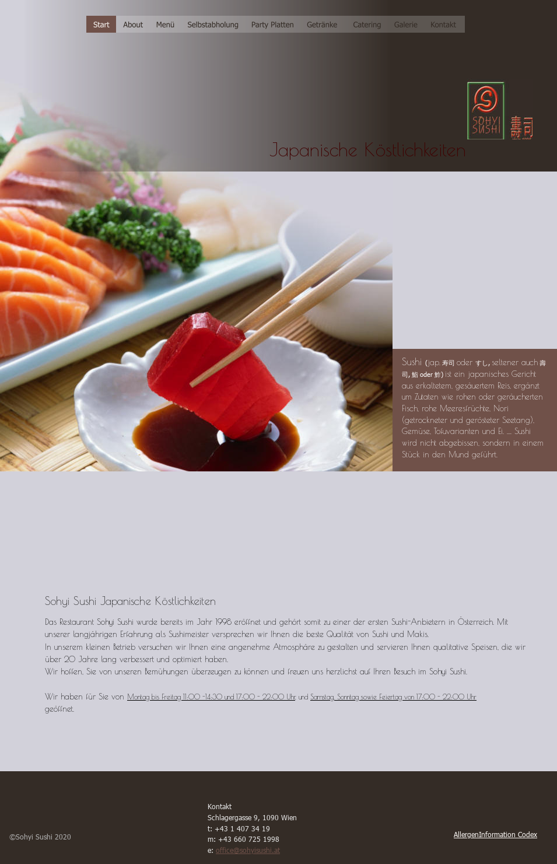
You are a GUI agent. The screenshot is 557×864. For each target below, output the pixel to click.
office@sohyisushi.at (248, 850)
